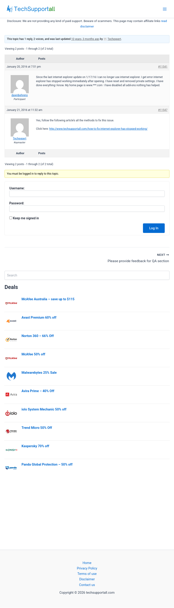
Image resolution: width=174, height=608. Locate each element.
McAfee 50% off (33, 354)
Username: (17, 188)
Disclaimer (87, 579)
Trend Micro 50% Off (37, 428)
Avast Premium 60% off (39, 318)
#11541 (162, 66)
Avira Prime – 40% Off (38, 391)
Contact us (87, 585)
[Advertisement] (87, 513)
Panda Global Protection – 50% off (47, 465)
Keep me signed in (26, 218)
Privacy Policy (87, 568)
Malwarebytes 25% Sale (39, 373)
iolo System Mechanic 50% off (44, 410)
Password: (16, 203)
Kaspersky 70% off (35, 446)
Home (86, 563)
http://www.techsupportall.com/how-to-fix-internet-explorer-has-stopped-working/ (98, 128)
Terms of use (87, 574)
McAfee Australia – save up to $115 (48, 299)
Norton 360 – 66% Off (38, 336)
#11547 (162, 110)
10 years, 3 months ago (85, 39)
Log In (153, 228)
